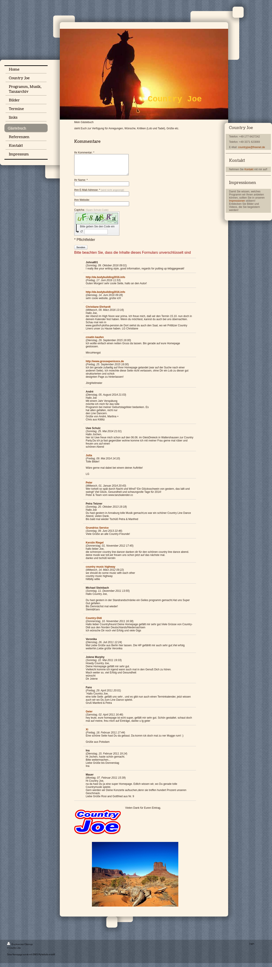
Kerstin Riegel (95, 546)
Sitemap (29, 948)
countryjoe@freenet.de (251, 147)
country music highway (100, 570)
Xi (87, 733)
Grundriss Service (97, 531)
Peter (89, 486)
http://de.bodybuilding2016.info (105, 281)
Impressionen (237, 200)
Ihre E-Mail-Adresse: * (99, 193)
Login (251, 947)
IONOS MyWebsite (40, 958)
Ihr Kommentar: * (84, 152)
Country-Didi (94, 622)
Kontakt (248, 169)
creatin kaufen (95, 341)
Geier (89, 715)
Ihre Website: (82, 203)
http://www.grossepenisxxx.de (105, 365)
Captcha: (91, 213)
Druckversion (15, 948)
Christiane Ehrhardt (98, 310)
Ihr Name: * (81, 184)
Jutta (89, 459)
